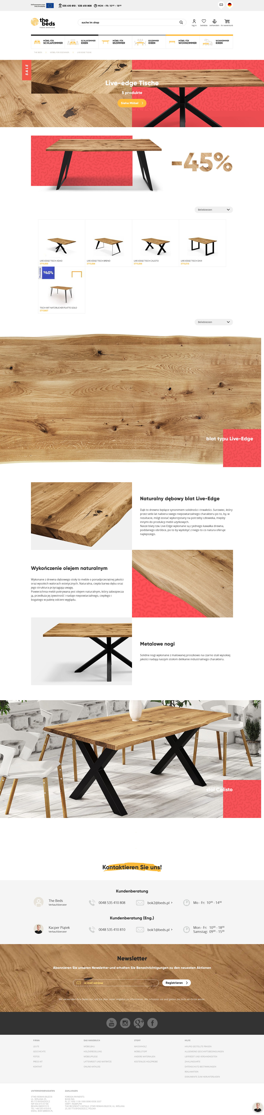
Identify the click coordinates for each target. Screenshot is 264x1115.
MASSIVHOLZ (140, 1046)
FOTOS (36, 1056)
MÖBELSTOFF (140, 1051)
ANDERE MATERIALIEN (144, 1056)
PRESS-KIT (38, 1061)
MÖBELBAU (89, 1046)
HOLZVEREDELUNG (93, 1051)
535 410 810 (69, 5)
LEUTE (36, 1046)
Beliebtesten (205, 209)
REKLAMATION (191, 1071)
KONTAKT (37, 1066)
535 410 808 (85, 5)
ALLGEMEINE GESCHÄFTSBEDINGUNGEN (204, 1051)
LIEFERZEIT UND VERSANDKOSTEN (201, 1056)
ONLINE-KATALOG (92, 1066)
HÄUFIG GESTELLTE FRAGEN (198, 1046)
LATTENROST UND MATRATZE (98, 1061)
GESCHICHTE (39, 1051)
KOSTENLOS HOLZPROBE (146, 1061)
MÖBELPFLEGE (91, 1056)
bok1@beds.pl (45, 1110)
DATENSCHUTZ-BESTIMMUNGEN (200, 1066)
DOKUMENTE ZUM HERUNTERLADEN (202, 1076)
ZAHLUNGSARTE (192, 1061)
